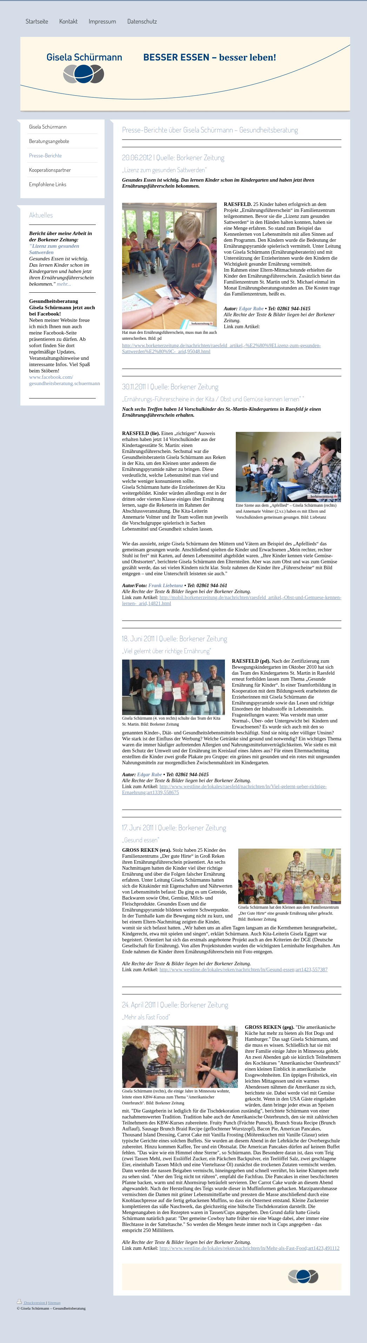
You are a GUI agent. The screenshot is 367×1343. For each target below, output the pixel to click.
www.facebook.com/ (51, 377)
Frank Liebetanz (165, 585)
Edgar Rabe (251, 308)
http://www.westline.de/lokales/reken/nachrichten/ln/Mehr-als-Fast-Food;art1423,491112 (250, 1248)
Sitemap (54, 1302)
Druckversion (31, 1302)
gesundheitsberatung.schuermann (64, 383)
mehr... (64, 284)
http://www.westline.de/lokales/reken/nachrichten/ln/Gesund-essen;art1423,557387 (244, 969)
